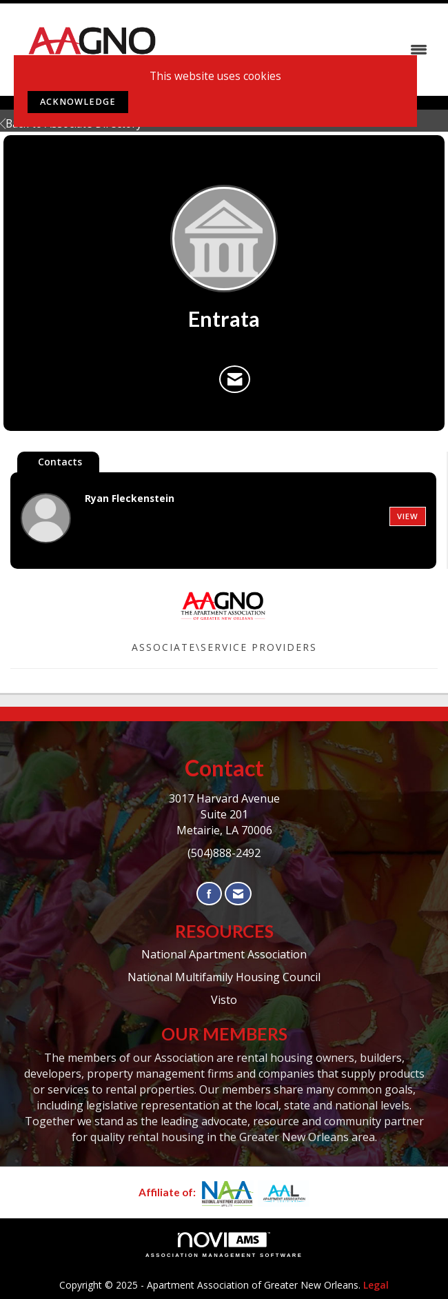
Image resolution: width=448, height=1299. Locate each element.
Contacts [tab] (60, 461)
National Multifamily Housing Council (224, 977)
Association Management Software (224, 1245)
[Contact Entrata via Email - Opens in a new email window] (234, 379)
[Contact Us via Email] (238, 894)
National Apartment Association (224, 954)
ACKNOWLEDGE (78, 102)
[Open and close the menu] (306, 49)
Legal (376, 1284)
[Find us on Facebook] (209, 894)
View (407, 516)
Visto (224, 999)
